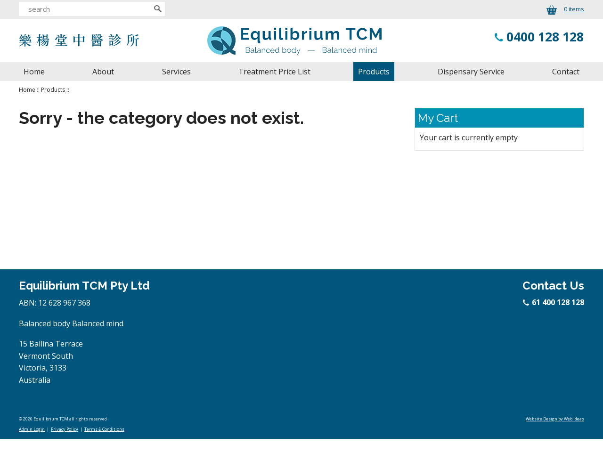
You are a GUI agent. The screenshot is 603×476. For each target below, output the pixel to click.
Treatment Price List (274, 71)
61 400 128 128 (554, 302)
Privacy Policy (64, 429)
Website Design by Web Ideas (555, 419)
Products (374, 71)
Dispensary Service (471, 71)
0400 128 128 (545, 36)
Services (176, 71)
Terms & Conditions (104, 429)
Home (34, 71)
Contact (565, 71)
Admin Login (32, 429)
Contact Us (553, 285)
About (103, 71)
